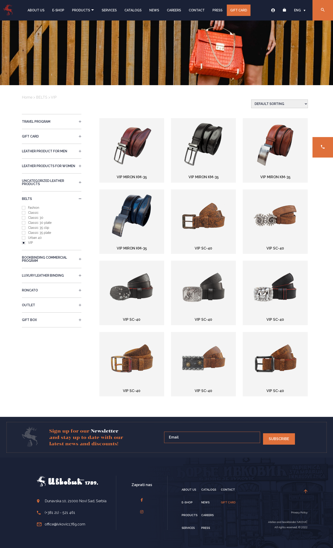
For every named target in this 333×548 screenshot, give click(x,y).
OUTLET (51, 305)
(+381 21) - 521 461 (56, 512)
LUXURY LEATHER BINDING (51, 275)
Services (109, 10)
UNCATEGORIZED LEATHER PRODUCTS (51, 182)
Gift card (238, 10)
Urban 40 (35, 237)
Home (27, 97)
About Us (36, 10)
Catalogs (133, 10)
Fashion (33, 207)
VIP (30, 242)
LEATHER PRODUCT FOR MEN (51, 151)
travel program (51, 121)
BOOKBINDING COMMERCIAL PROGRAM (51, 259)
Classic (33, 212)
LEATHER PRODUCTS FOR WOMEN (51, 166)
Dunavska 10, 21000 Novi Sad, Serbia (71, 501)
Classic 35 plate (39, 232)
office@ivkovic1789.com (61, 524)
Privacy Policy (299, 512)
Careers (174, 10)
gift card (51, 136)
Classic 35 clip (38, 227)
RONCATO (51, 290)
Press (217, 10)
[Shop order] (279, 103)
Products (83, 10)
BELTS (41, 97)
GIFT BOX (51, 320)
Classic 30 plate (40, 222)
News (154, 10)
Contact (197, 10)
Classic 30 (35, 217)
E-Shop (58, 10)
